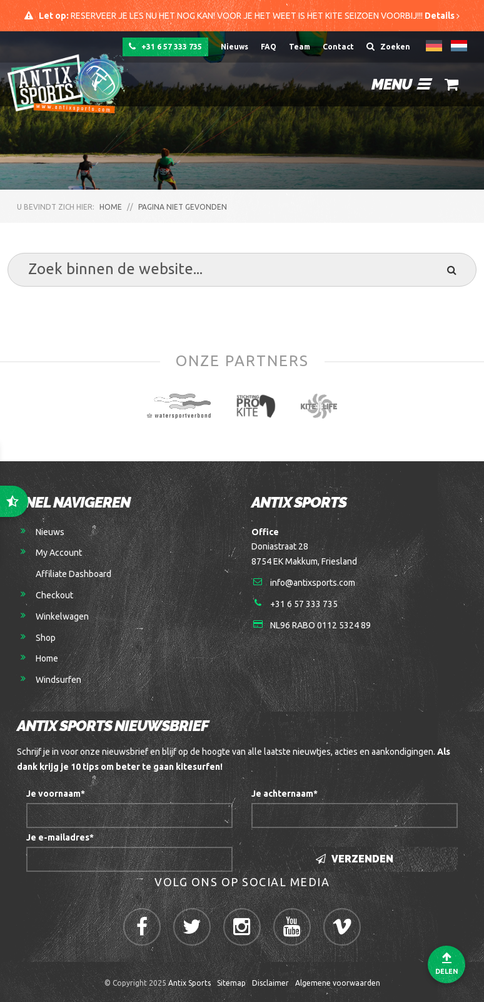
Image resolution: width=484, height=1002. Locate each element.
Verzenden (354, 859)
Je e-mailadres (60, 837)
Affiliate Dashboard (73, 574)
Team (299, 47)
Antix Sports (189, 983)
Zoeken (388, 46)
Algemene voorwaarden (337, 983)
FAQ (268, 47)
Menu (400, 84)
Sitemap (231, 983)
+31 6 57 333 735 (165, 46)
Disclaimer (270, 983)
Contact (338, 47)
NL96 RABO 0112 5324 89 (320, 625)
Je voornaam (55, 794)
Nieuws (234, 47)
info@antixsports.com (312, 583)
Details (442, 16)
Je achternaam (284, 794)
